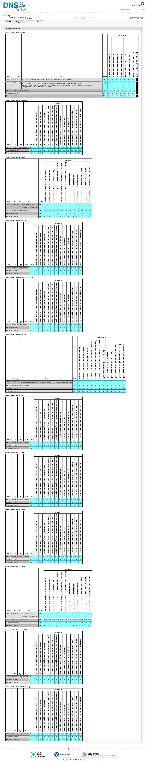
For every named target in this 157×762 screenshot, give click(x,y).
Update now (36, 18)
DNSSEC (8, 22)
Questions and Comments (74, 749)
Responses (19, 22)
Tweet (139, 22)
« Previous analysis (79, 18)
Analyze (39, 22)
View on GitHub (138, 5)
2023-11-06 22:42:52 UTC (16, 18)
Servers (30, 22)
